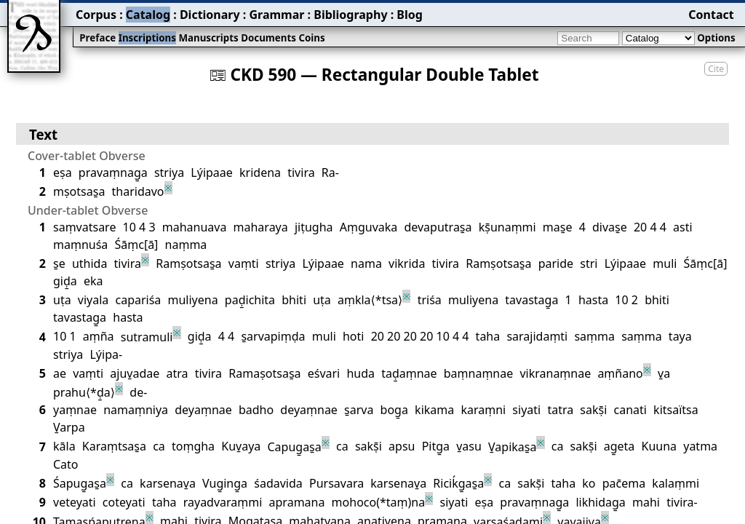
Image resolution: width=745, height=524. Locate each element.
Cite (716, 69)
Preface (97, 37)
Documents (268, 37)
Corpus (96, 15)
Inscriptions (147, 37)
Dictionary (210, 15)
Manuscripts (208, 37)
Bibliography (350, 15)
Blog (410, 15)
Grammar (276, 15)
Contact (710, 15)
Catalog (148, 15)
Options (716, 37)
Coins (311, 37)
